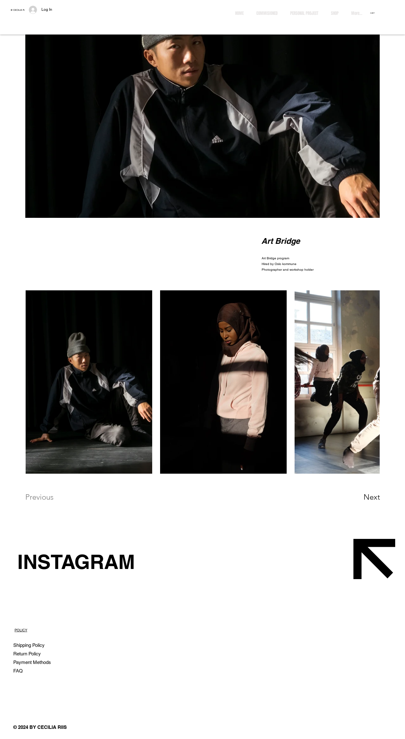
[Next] (359, 497)
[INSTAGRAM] (135, 562)
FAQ (18, 670)
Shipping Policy (29, 645)
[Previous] (48, 497)
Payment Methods (32, 662)
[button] (374, 13)
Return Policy (27, 653)
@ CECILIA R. (17, 10)
